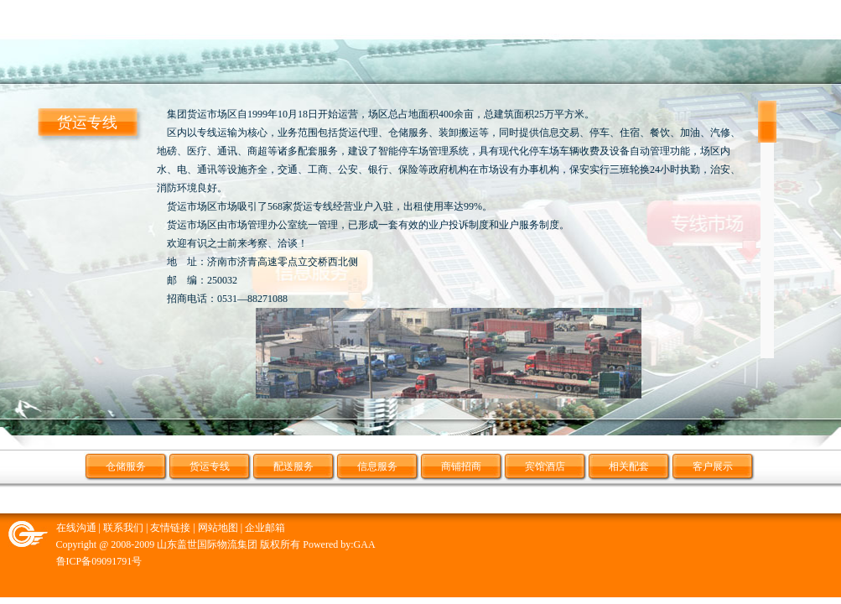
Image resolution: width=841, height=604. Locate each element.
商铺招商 (461, 466)
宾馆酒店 (545, 466)
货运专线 (209, 466)
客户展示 (713, 466)
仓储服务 (126, 466)
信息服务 (377, 466)
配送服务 (293, 466)
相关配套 (629, 466)
